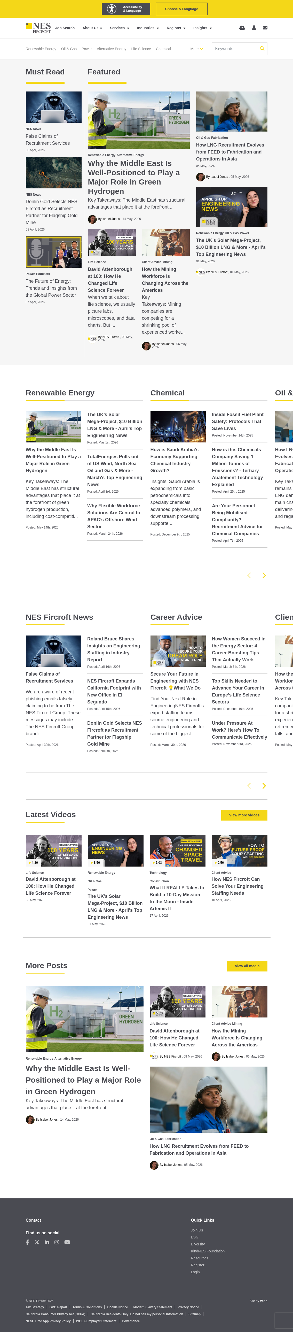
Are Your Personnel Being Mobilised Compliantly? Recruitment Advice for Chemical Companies (237, 519)
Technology (158, 873)
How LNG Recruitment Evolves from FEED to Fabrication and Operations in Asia (230, 152)
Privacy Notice (188, 1307)
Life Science (141, 49)
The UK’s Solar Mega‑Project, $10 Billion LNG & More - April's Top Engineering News (231, 247)
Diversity (198, 1244)
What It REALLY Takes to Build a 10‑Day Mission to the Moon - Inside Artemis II (177, 898)
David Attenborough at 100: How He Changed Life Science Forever (110, 280)
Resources (199, 1258)
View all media (247, 966)
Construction (159, 881)
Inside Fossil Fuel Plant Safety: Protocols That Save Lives (238, 421)
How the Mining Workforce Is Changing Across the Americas (165, 280)
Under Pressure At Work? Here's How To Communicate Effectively (239, 730)
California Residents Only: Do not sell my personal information (137, 1314)
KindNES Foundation (208, 1251)
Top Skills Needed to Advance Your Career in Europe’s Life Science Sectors (238, 691)
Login (195, 1272)
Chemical (163, 49)
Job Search (65, 28)
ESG (195, 1237)
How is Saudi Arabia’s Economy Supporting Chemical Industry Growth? (175, 460)
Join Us (197, 1230)
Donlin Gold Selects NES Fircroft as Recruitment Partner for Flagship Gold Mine (52, 212)
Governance (131, 1321)
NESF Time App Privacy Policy (48, 1321)
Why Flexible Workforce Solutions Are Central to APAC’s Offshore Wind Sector (113, 516)
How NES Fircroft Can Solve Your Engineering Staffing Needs (238, 886)
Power (87, 49)
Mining (168, 262)
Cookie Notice (117, 1307)
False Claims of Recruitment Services (48, 140)
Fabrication (219, 138)
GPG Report (58, 1307)
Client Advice (152, 262)
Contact (33, 1220)
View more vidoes (244, 815)
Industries (146, 28)
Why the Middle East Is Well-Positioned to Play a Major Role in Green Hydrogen (134, 177)
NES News (33, 129)
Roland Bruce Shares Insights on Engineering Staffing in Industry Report (113, 649)
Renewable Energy (41, 49)
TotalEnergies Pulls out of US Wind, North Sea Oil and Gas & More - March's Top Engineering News (114, 470)
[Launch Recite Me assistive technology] (126, 9)
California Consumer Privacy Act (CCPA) (55, 1314)
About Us (90, 28)
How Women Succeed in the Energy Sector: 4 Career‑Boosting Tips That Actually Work (239, 649)
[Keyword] (235, 49)
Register (197, 1265)
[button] (263, 575)
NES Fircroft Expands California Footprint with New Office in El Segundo (114, 691)
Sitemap (194, 1314)
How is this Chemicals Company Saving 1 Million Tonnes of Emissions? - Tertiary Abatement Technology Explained (237, 467)
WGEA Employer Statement (96, 1321)
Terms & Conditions (87, 1307)
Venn (263, 1301)
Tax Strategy (35, 1307)
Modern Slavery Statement (152, 1307)
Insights (200, 28)
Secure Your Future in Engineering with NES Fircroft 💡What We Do (176, 681)
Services (118, 28)
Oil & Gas (69, 49)
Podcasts (43, 274)
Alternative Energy (111, 49)
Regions (174, 28)
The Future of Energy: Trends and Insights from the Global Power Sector (51, 288)
